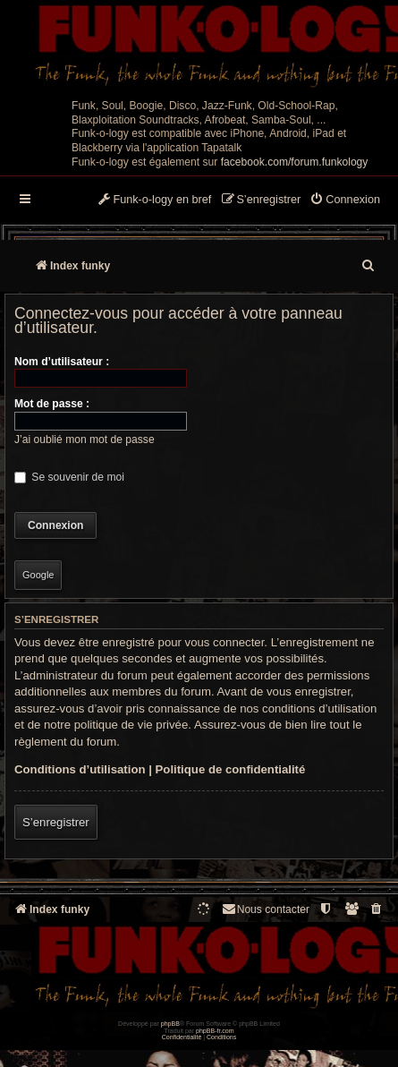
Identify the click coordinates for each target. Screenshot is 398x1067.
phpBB (170, 1023)
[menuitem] (344, 200)
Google (38, 574)
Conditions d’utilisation (80, 769)
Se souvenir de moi (69, 477)
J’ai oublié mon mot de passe (84, 439)
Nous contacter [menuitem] (265, 909)
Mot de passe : (51, 403)
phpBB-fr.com (215, 1031)
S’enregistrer (55, 822)
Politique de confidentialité (231, 769)
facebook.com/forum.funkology (294, 162)
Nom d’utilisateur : (61, 361)
